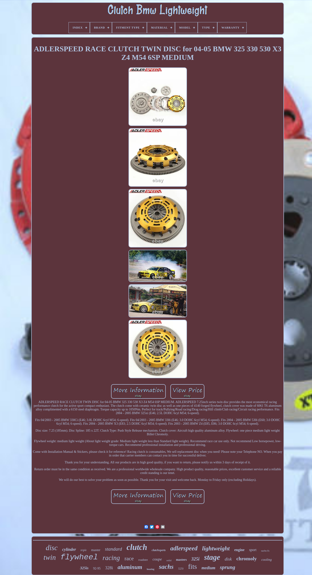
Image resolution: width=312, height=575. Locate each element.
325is (84, 568)
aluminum (129, 567)
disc (52, 547)
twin (49, 557)
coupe (157, 559)
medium (208, 568)
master (95, 550)
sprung (227, 567)
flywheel (79, 557)
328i (109, 567)
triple (84, 550)
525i (180, 568)
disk (228, 559)
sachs (166, 566)
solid (168, 560)
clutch (136, 547)
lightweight (216, 548)
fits (192, 566)
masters (181, 559)
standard (113, 549)
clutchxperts (159, 550)
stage (212, 557)
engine (239, 550)
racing (111, 557)
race (129, 558)
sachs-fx (265, 550)
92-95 (97, 568)
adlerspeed (184, 548)
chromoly (246, 558)
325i (195, 558)
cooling (266, 559)
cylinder (69, 549)
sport (252, 550)
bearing (150, 569)
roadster (143, 559)
